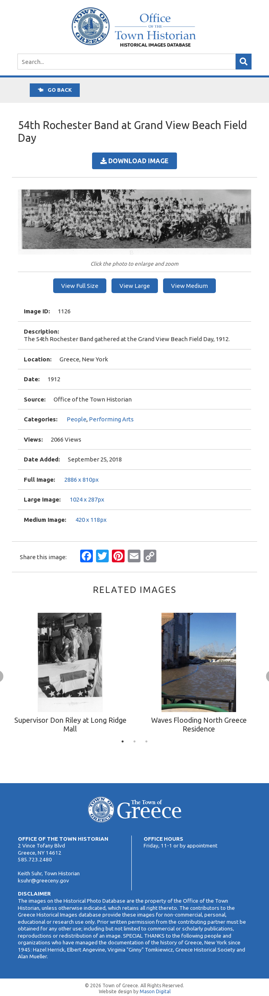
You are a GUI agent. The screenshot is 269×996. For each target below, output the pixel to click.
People (76, 419)
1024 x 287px (87, 499)
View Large (134, 285)
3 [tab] (146, 741)
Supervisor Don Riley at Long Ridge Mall (70, 724)
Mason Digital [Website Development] (155, 991)
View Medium (189, 285)
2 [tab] (134, 741)
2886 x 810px (81, 479)
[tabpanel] (70, 674)
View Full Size (79, 285)
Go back (55, 90)
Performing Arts (111, 419)
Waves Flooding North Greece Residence (199, 724)
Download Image (134, 160)
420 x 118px (91, 519)
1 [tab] (123, 741)
